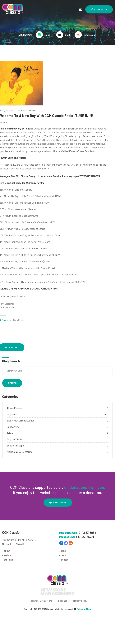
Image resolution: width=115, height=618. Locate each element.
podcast (62, 601)
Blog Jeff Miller (15, 439)
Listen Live (99, 9)
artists (7, 555)
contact (65, 559)
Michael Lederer (28, 110)
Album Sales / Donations (19, 451)
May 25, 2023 (7, 110)
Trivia (10, 433)
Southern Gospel (15, 445)
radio (64, 555)
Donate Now (57, 502)
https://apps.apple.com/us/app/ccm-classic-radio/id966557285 (53, 281)
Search (12, 383)
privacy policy (80, 601)
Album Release (14, 408)
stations (8, 559)
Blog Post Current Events (20, 420)
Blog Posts (18, 320)
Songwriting (13, 427)
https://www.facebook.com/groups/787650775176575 (68, 176)
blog (63, 551)
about (7, 551)
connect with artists (41, 601)
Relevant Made (84, 609)
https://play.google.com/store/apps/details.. (56, 274)
